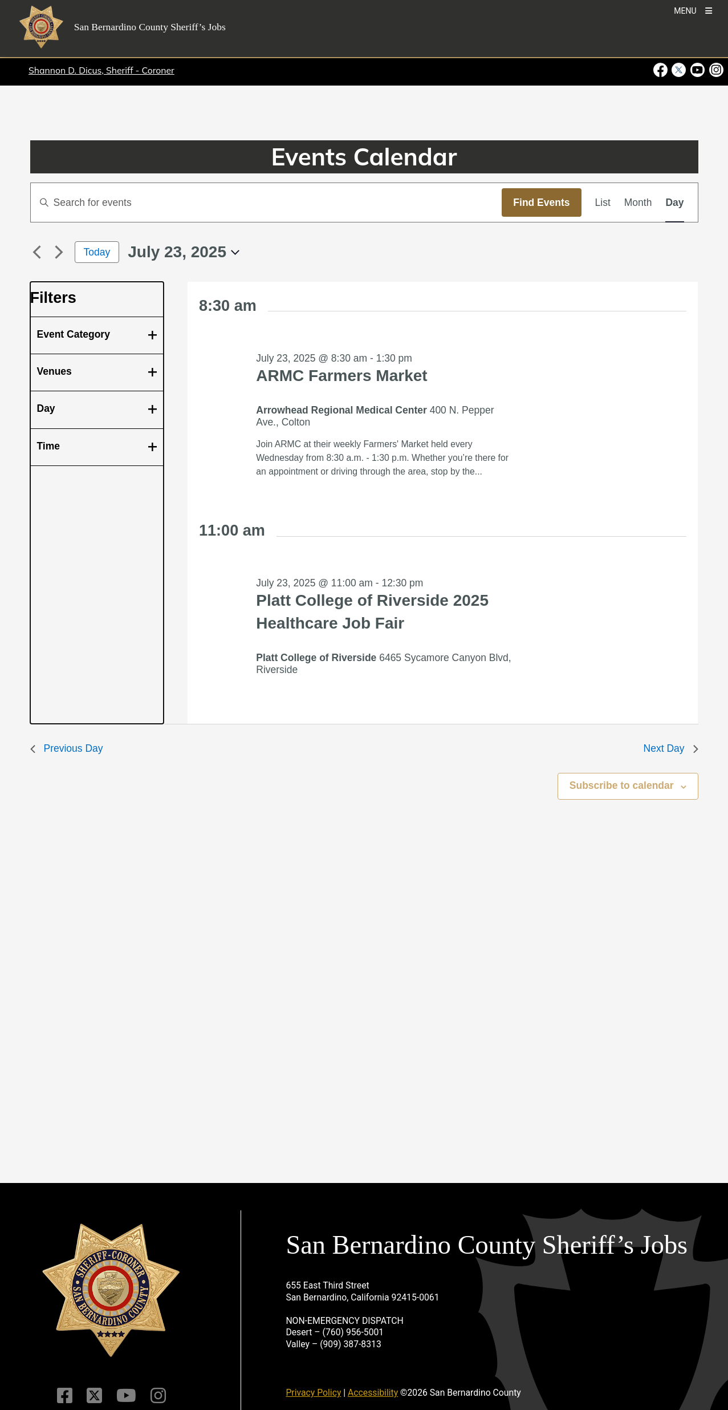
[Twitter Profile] (94, 1395)
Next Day (671, 748)
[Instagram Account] (158, 1395)
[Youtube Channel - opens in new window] (697, 70)
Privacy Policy (313, 1392)
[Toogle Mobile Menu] (693, 10)
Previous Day (66, 748)
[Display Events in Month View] (638, 202)
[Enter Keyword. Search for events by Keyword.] (266, 202)
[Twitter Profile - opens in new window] (678, 70)
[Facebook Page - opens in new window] (661, 70)
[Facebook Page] (64, 1395)
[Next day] (59, 252)
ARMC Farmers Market (341, 375)
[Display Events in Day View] (674, 202)
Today (97, 252)
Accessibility (373, 1392)
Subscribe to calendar (622, 785)
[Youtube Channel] (126, 1395)
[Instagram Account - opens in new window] (715, 70)
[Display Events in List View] (603, 202)
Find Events (541, 202)
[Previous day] (37, 252)
